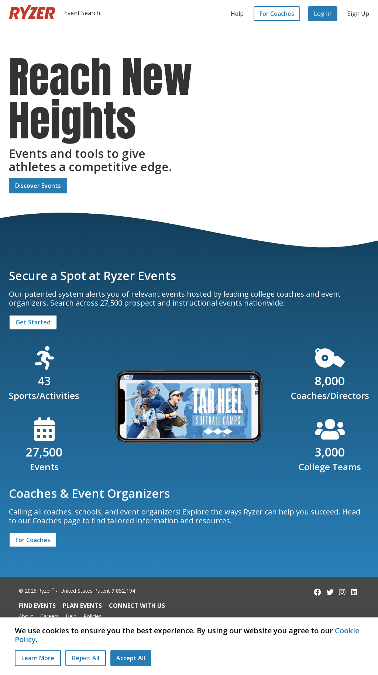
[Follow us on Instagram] (342, 592)
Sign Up (358, 13)
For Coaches (277, 14)
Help (237, 13)
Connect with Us (137, 606)
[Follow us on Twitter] (330, 592)
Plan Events (82, 606)
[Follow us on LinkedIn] (354, 592)
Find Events (37, 606)
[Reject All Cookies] (85, 658)
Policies (92, 616)
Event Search (82, 13)
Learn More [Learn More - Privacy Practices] (37, 658)
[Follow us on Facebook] (317, 592)
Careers (49, 616)
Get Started (33, 322)
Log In (322, 14)
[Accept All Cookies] (130, 658)
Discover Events (38, 186)
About (26, 616)
